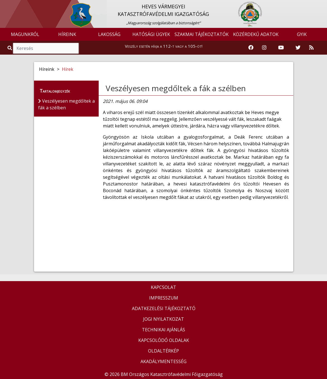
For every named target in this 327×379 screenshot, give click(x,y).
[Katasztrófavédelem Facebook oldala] (251, 47)
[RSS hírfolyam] (311, 47)
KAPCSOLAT (163, 287)
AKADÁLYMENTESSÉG (163, 361)
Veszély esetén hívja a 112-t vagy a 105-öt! (163, 46)
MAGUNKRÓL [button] (25, 34)
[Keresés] (46, 48)
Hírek (67, 69)
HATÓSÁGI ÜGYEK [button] (151, 34)
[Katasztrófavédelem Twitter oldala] (298, 47)
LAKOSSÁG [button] (109, 34)
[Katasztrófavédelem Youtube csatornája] (281, 47)
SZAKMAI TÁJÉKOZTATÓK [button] (202, 34)
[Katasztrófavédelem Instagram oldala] (264, 47)
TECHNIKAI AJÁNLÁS (163, 330)
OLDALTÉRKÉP (163, 351)
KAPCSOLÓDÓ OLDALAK (163, 340)
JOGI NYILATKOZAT (163, 319)
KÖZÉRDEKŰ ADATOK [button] (255, 34)
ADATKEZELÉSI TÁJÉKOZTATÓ (163, 308)
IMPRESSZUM (163, 298)
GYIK (302, 34)
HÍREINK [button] (67, 34)
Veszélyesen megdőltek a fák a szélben (176, 88)
